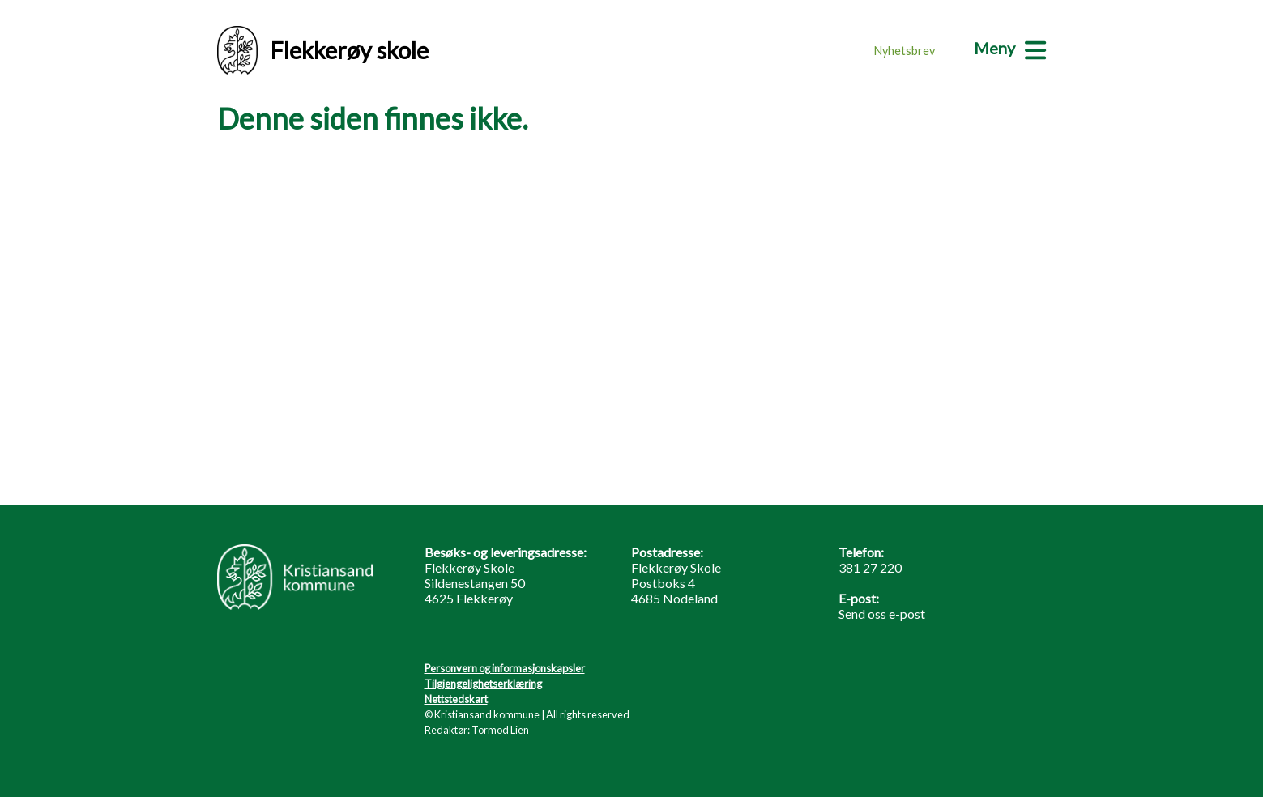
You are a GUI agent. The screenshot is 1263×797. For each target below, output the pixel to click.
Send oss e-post (881, 613)
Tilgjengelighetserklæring (483, 683)
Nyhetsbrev (904, 51)
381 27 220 (870, 567)
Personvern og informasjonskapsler (505, 668)
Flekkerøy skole (323, 50)
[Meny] (1010, 48)
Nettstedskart (456, 699)
